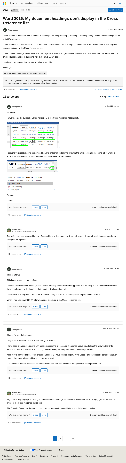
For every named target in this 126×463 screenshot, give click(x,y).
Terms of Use (91, 456)
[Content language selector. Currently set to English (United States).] (14, 450)
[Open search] (114, 3)
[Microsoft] (4, 3)
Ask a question (115, 10)
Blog (33, 456)
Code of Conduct (105, 456)
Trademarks (6, 460)
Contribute (44, 456)
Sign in (120, 3)
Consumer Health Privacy (71, 456)
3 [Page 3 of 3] (65, 438)
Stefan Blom (17, 229)
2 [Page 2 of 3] (60, 438)
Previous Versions (22, 456)
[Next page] (72, 438)
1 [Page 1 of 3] (55, 438)
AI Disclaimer (7, 456)
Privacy (54, 456)
